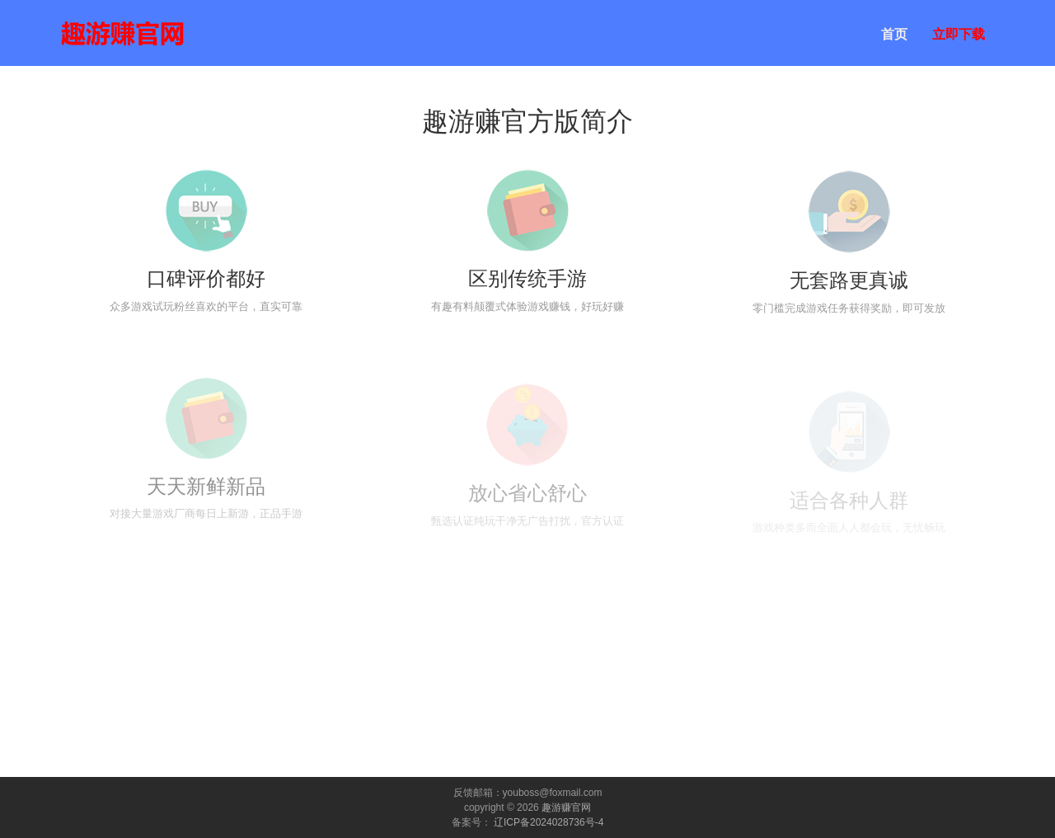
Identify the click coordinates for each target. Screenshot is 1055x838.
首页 (894, 34)
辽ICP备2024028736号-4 (548, 822)
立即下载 (958, 34)
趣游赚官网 (566, 807)
